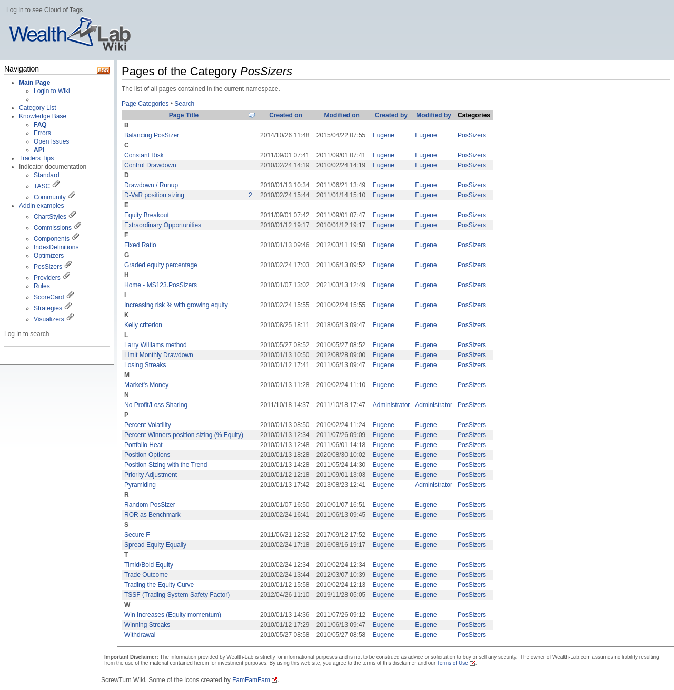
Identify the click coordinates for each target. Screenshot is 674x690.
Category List (37, 107)
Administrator (391, 405)
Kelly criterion (143, 325)
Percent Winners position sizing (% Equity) (183, 435)
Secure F (137, 535)
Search (184, 103)
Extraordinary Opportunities (162, 225)
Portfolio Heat (143, 445)
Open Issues (51, 141)
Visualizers (49, 319)
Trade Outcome (146, 575)
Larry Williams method (155, 345)
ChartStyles (50, 216)
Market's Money (146, 385)
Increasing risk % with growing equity (176, 305)
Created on (285, 115)
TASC (42, 186)
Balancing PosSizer (151, 135)
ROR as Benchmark (152, 515)
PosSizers (48, 266)
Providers (47, 277)
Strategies (48, 308)
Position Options (147, 455)
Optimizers (49, 255)
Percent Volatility (147, 425)
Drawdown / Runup (151, 185)
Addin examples (41, 205)
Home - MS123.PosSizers (160, 285)
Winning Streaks (147, 624)
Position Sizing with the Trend (165, 465)
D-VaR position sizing (154, 195)
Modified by (433, 115)
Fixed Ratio (140, 245)
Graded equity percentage (160, 265)
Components (52, 238)
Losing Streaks (145, 365)
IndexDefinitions (56, 247)
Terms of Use (452, 663)
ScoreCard (49, 297)
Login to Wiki (52, 91)
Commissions (53, 227)
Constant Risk (144, 155)
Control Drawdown (150, 165)
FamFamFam (251, 680)
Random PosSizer (149, 505)
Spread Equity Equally (155, 545)
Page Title (184, 115)
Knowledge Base (42, 116)
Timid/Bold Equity (148, 565)
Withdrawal (139, 634)
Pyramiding (140, 485)
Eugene (383, 135)
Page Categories (145, 103)
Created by (391, 115)
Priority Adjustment (150, 475)
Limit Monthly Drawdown (158, 355)
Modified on (342, 115)
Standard (47, 175)
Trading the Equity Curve (159, 584)
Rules (42, 286)
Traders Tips (36, 158)
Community (50, 197)
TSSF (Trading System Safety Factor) (177, 594)
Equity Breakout (146, 215)
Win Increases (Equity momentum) (172, 614)
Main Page (34, 82)
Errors (42, 133)
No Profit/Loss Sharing (155, 405)
